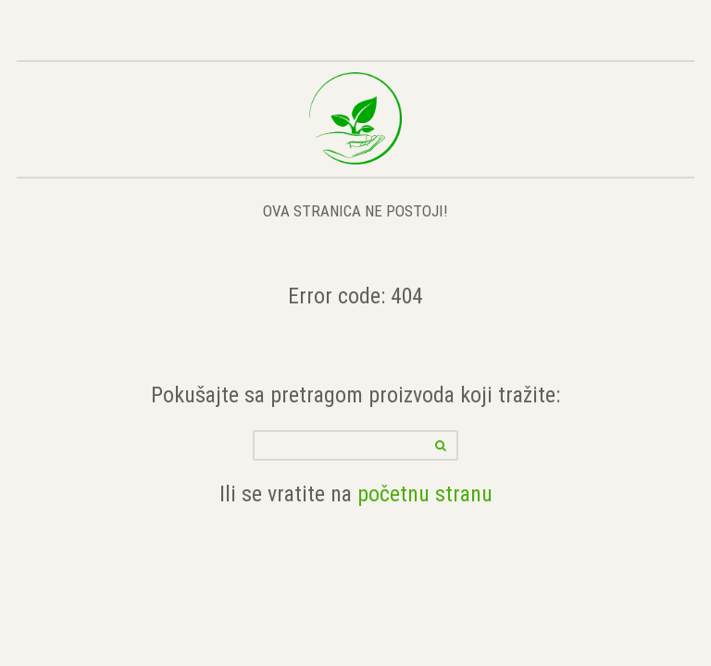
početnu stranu (425, 493)
